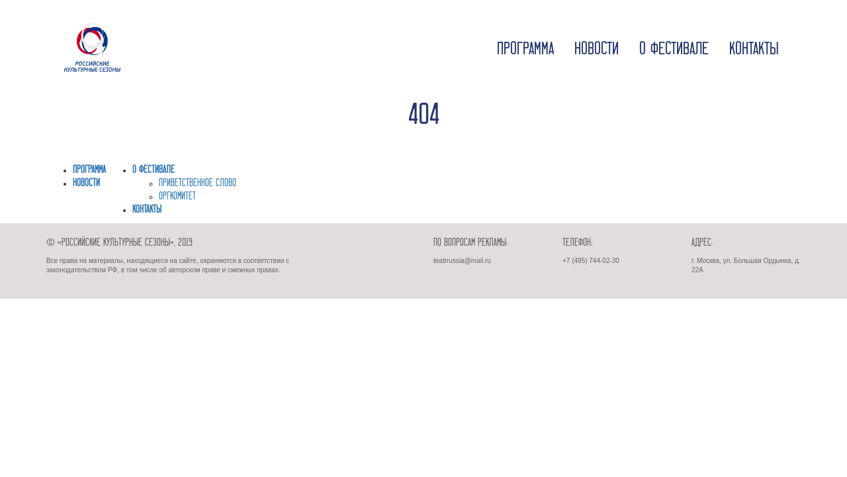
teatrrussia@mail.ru (462, 260)
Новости (596, 50)
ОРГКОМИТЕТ (177, 196)
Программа (525, 50)
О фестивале (674, 50)
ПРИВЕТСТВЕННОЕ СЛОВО (197, 183)
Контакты (754, 50)
